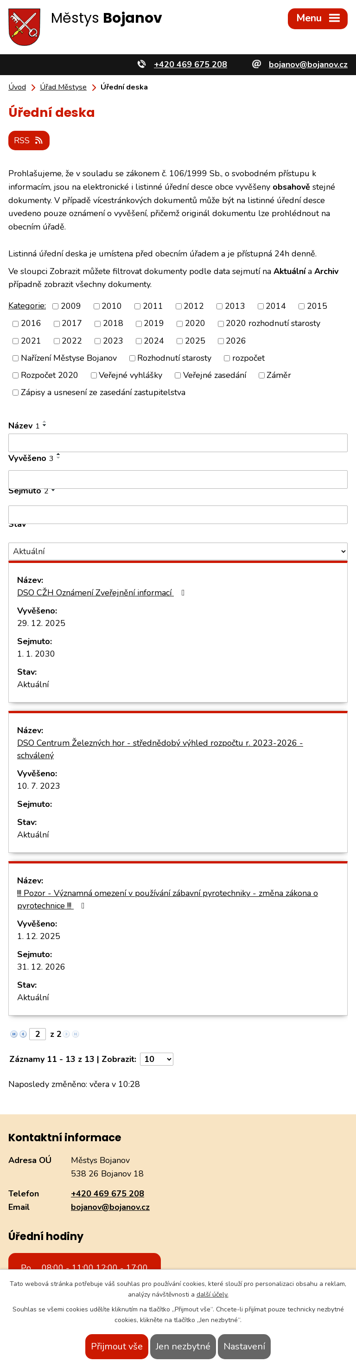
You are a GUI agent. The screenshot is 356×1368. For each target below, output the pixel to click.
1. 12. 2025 (38, 935)
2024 (154, 339)
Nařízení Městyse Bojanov (69, 357)
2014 (276, 305)
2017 (72, 322)
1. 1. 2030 (36, 653)
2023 (113, 339)
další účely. (213, 1294)
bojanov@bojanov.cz (110, 1206)
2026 (236, 339)
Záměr (279, 374)
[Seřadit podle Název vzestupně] (45, 421)
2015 (317, 305)
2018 (113, 322)
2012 (194, 305)
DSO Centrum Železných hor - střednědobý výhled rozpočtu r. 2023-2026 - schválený (160, 749)
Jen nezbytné (183, 1346)
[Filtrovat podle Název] (178, 442)
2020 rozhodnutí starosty (273, 322)
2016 (31, 322)
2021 (31, 339)
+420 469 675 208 (107, 1193)
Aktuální (33, 684)
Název (24, 425)
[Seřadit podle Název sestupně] (45, 425)
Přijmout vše (117, 1346)
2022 (72, 339)
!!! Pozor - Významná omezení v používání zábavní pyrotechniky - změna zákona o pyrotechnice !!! (167, 899)
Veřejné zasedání (214, 374)
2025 (195, 339)
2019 (154, 322)
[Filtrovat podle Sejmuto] (178, 514)
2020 (195, 322)
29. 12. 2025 (41, 622)
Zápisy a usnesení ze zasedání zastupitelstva (103, 391)
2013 (235, 305)
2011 (153, 305)
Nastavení (244, 1346)
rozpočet (248, 357)
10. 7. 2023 (38, 785)
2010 (112, 305)
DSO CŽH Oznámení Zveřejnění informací (103, 592)
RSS (29, 139)
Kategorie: (27, 305)
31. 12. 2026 (41, 966)
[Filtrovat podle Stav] (178, 551)
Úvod (17, 87)
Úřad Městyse (63, 87)
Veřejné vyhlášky (130, 374)
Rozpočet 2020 (49, 374)
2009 (71, 305)
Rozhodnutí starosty (174, 357)
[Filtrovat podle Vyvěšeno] (178, 479)
